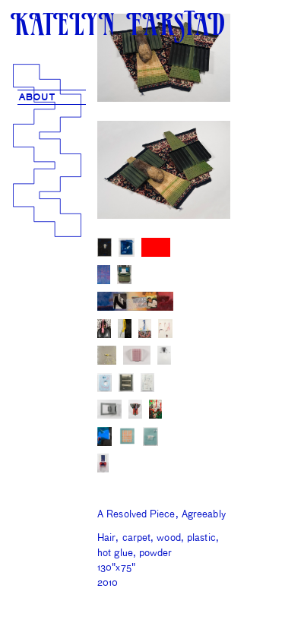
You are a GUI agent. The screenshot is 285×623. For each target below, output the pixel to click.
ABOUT (37, 97)
